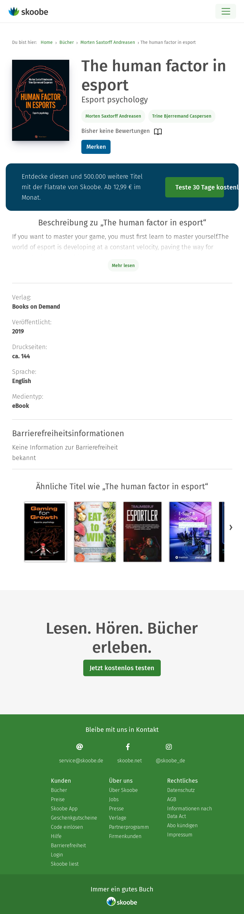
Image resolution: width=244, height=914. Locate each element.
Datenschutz (181, 790)
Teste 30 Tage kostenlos (199, 187)
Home (47, 42)
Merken (96, 146)
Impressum (180, 835)
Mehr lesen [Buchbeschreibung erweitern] (123, 265)
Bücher (66, 42)
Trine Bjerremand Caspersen (181, 116)
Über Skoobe (123, 790)
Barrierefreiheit (68, 845)
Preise (58, 799)
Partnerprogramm (129, 827)
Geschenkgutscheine (73, 818)
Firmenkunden (125, 836)
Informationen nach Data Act (189, 812)
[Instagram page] (170, 753)
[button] (231, 527)
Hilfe (56, 836)
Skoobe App (64, 809)
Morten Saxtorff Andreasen (107, 42)
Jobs (114, 799)
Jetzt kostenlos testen (122, 668)
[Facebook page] (129, 753)
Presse (116, 809)
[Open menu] (225, 11)
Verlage (117, 818)
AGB (171, 799)
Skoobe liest (64, 864)
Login (57, 855)
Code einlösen (67, 827)
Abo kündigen (182, 825)
